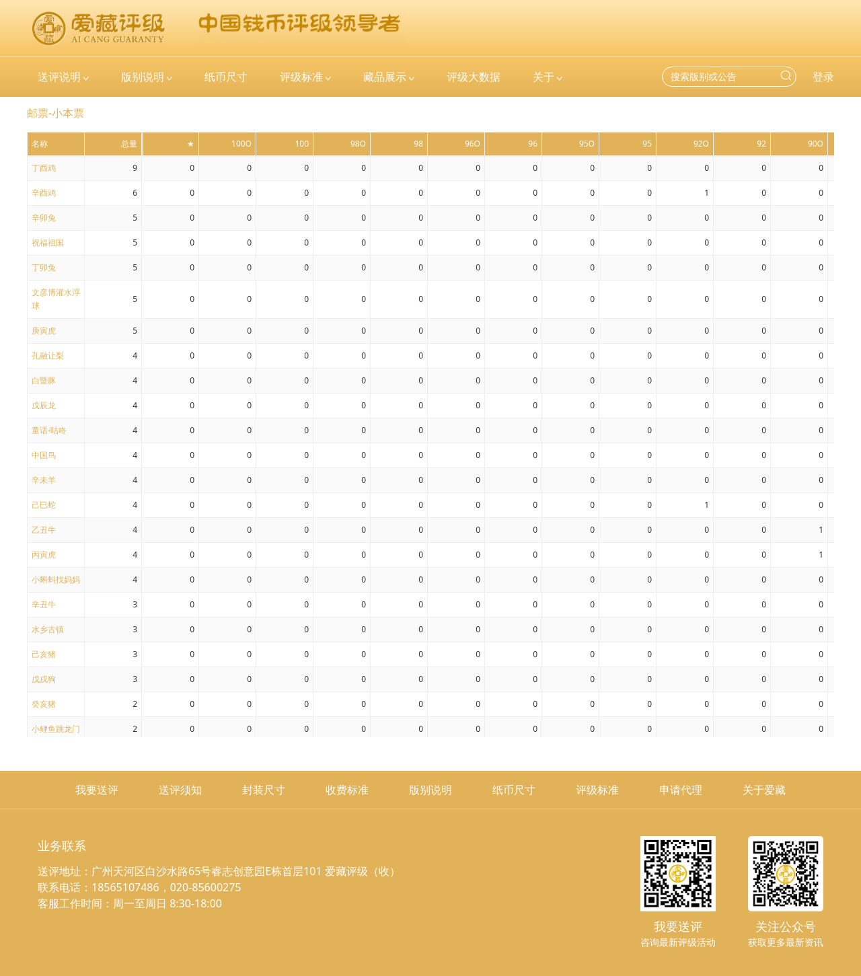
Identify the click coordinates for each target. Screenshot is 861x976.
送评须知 (180, 789)
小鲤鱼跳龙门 (56, 729)
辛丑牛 (44, 604)
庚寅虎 (44, 330)
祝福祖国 (48, 242)
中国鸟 (44, 455)
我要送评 (96, 789)
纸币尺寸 (513, 789)
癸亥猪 (44, 704)
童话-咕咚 (49, 430)
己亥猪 (44, 654)
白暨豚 (44, 380)
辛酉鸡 (44, 192)
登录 (823, 76)
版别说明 (430, 789)
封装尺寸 (263, 789)
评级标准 (597, 789)
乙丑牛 (44, 529)
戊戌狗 (44, 679)
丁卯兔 (44, 267)
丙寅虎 (44, 554)
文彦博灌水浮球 (56, 299)
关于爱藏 (764, 789)
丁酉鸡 (44, 168)
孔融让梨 (48, 355)
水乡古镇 (48, 629)
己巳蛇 (44, 505)
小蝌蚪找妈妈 (56, 579)
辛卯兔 (44, 217)
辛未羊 (44, 480)
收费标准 (347, 789)
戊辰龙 (44, 405)
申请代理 (680, 789)
